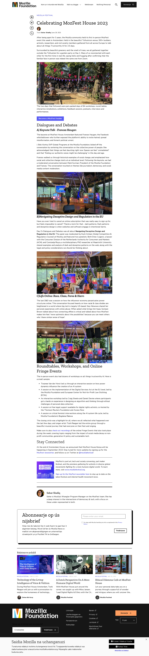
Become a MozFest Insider (50, 118)
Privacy (92, 615)
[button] (80, 4)
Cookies (92, 618)
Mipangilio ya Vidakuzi (122, 650)
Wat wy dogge (72, 5)
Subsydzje (70, 625)
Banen (91, 610)
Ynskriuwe (120, 530)
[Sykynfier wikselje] (116, 5)
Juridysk (92, 622)
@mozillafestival (86, 452)
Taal (116, 620)
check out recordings (61, 430)
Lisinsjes (69, 610)
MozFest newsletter (45, 452)
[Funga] (146, 639)
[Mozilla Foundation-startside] (24, 4)
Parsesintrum (71, 621)
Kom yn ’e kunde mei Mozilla (52, 5)
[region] (74, 646)
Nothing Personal (104, 5)
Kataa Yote (122, 646)
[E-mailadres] (26, 630)
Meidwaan (89, 5)
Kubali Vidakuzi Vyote (122, 641)
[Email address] (104, 516)
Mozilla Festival (45, 15)
